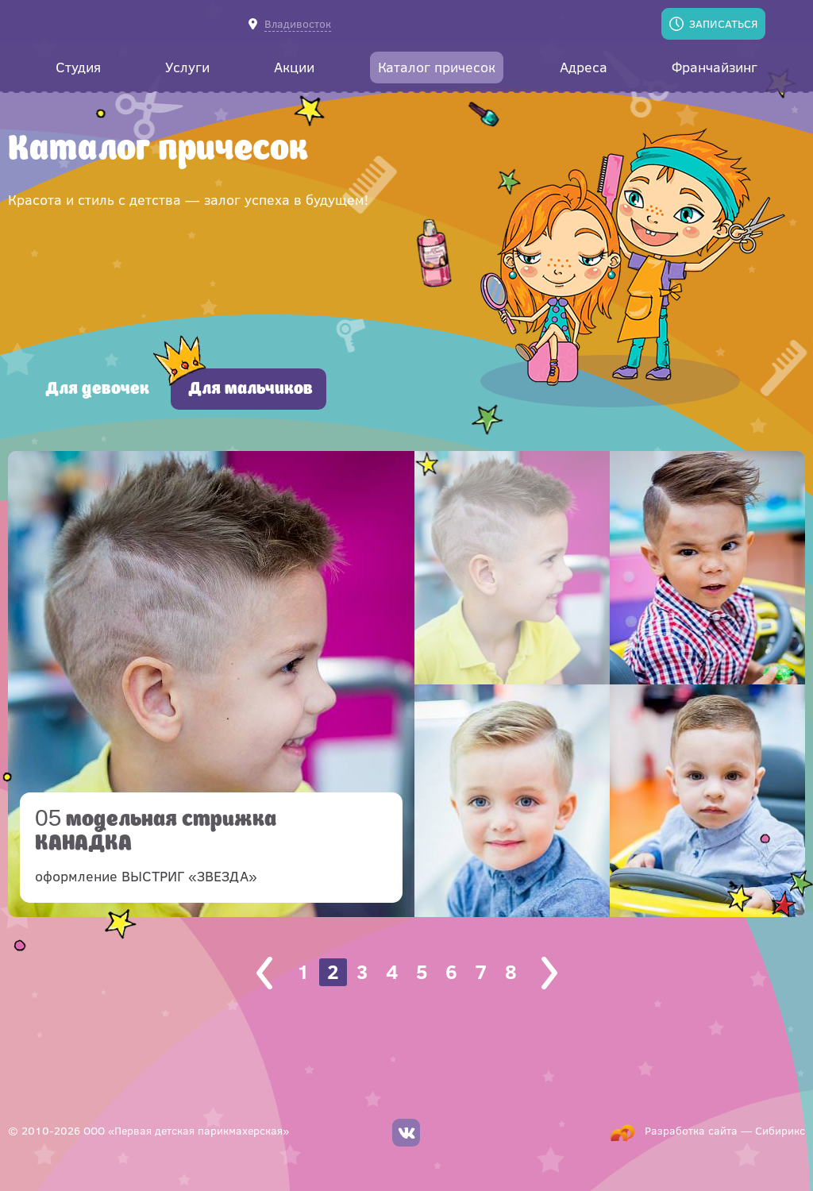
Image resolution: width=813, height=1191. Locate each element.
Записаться (723, 23)
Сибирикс (780, 1130)
